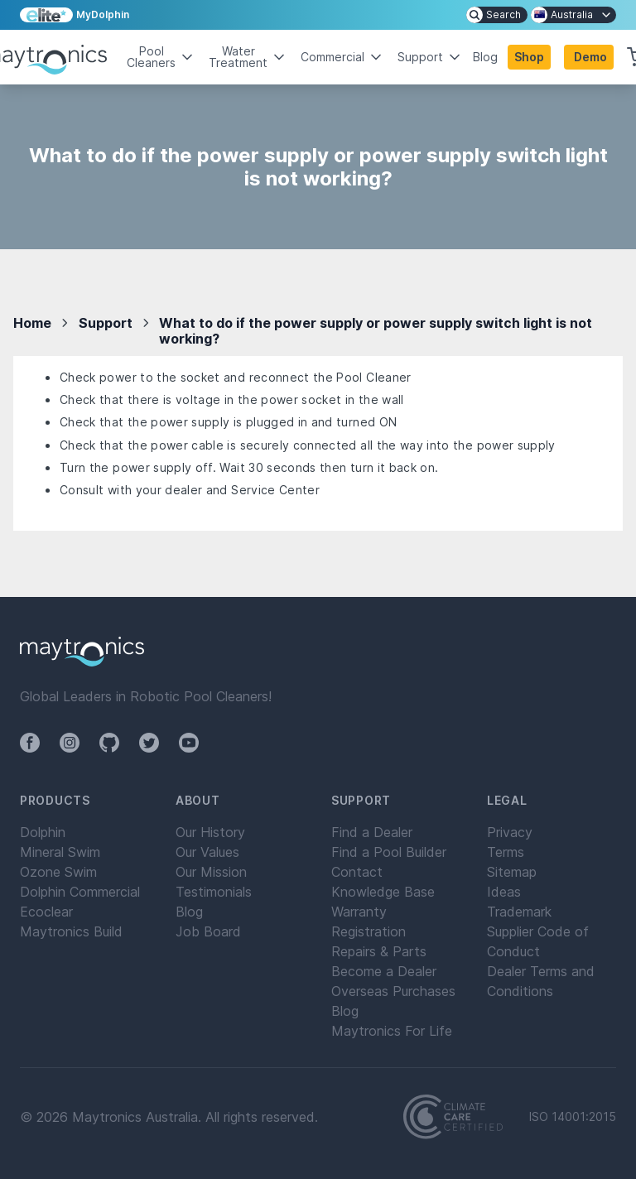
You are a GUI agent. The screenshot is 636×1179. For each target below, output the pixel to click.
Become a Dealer (383, 971)
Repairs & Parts (378, 951)
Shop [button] (529, 57)
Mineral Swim (60, 852)
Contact (357, 872)
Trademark (519, 911)
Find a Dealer (371, 832)
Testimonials (214, 891)
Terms (505, 852)
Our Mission (211, 872)
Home (32, 323)
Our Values (207, 852)
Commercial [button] (342, 57)
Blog (485, 57)
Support (105, 323)
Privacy (509, 832)
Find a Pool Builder (388, 852)
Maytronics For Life (391, 1031)
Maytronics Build (71, 931)
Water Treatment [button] (248, 57)
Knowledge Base (383, 891)
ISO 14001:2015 (572, 1117)
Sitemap (512, 872)
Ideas (504, 891)
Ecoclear (46, 911)
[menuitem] (497, 15)
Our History (210, 832)
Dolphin (42, 832)
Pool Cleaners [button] (161, 57)
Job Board (208, 931)
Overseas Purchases (393, 991)
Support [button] (430, 57)
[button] (589, 57)
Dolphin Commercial (80, 891)
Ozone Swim (58, 872)
